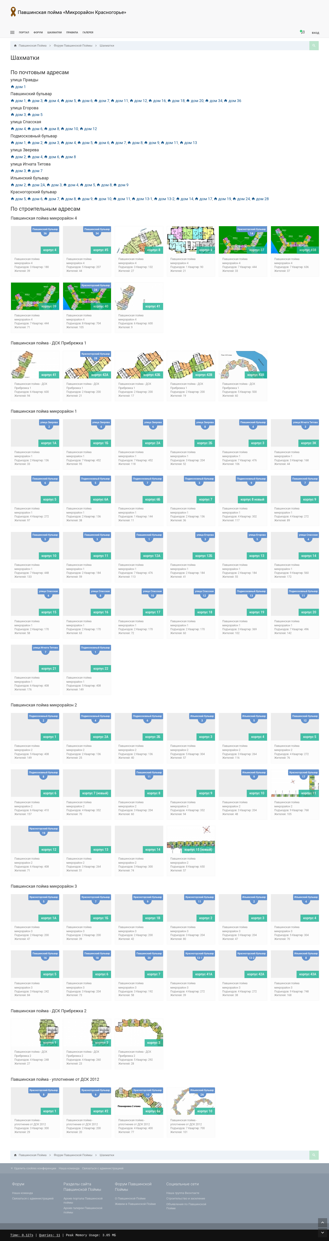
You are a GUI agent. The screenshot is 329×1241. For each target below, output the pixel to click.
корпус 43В (255, 375)
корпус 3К (308, 443)
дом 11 (119, 100)
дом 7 (101, 100)
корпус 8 (153, 250)
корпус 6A (100, 499)
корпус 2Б (204, 443)
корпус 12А (151, 556)
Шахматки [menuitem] (54, 32)
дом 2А (36, 185)
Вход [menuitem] (315, 32)
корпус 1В (152, 918)
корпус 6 (49, 793)
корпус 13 (256, 556)
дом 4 (51, 100)
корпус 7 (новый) (95, 793)
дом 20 (195, 100)
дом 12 (138, 100)
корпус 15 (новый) (198, 849)
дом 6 (85, 100)
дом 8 (51, 128)
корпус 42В (203, 375)
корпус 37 (256, 250)
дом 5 (68, 100)
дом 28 (260, 199)
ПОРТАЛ (24, 32)
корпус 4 (49, 250)
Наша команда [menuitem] (69, 1168)
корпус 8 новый (252, 499)
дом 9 (151, 142)
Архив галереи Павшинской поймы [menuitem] (83, 1210)
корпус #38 (308, 250)
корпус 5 (49, 499)
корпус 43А (307, 974)
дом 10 (69, 128)
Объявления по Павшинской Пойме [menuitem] (186, 1206)
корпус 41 (153, 306)
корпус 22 (100, 668)
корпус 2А (152, 443)
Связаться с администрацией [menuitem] (102, 1168)
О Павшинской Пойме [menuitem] (130, 1198)
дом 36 (232, 100)
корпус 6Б (152, 499)
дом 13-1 (142, 199)
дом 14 (185, 199)
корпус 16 (100, 612)
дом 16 (157, 100)
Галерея (88, 32)
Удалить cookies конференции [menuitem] (33, 1168)
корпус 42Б (151, 375)
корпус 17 (153, 612)
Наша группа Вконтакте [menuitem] (182, 1193)
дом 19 (222, 199)
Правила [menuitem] (72, 32)
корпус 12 (49, 849)
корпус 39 (49, 306)
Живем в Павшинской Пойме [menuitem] (135, 1204)
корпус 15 (49, 612)
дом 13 (188, 142)
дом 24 (241, 199)
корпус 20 (308, 612)
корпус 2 (205, 918)
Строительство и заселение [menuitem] (185, 1198)
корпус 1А (48, 443)
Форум (38, 32)
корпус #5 (100, 250)
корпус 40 (100, 306)
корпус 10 (49, 556)
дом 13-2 (164, 199)
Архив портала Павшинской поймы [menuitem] (83, 1200)
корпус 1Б (100, 443)
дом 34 (214, 100)
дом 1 (18, 86)
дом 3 (34, 100)
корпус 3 (257, 443)
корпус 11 (100, 556)
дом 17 (203, 199)
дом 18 (176, 100)
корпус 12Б (203, 556)
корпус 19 (256, 612)
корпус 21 (49, 668)
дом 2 (34, 142)
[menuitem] (54, 32)
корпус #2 (100, 1111)
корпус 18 (204, 612)
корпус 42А (99, 375)
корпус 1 (49, 737)
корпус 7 (205, 499)
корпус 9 (205, 250)
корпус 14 (308, 556)
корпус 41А (203, 974)
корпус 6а (153, 1111)
